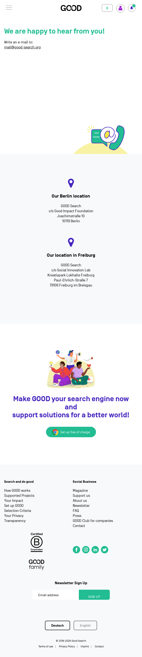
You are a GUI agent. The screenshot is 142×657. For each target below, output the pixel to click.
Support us (81, 495)
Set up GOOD (14, 505)
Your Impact (13, 500)
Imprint (85, 646)
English (85, 625)
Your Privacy (13, 516)
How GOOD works (17, 490)
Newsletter (81, 505)
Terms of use (45, 646)
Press (77, 516)
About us (80, 500)
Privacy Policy (67, 646)
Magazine (80, 490)
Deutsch (57, 625)
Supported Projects (19, 495)
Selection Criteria (17, 511)
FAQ (76, 511)
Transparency (15, 521)
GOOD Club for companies (93, 521)
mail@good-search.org (22, 47)
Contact (79, 526)
